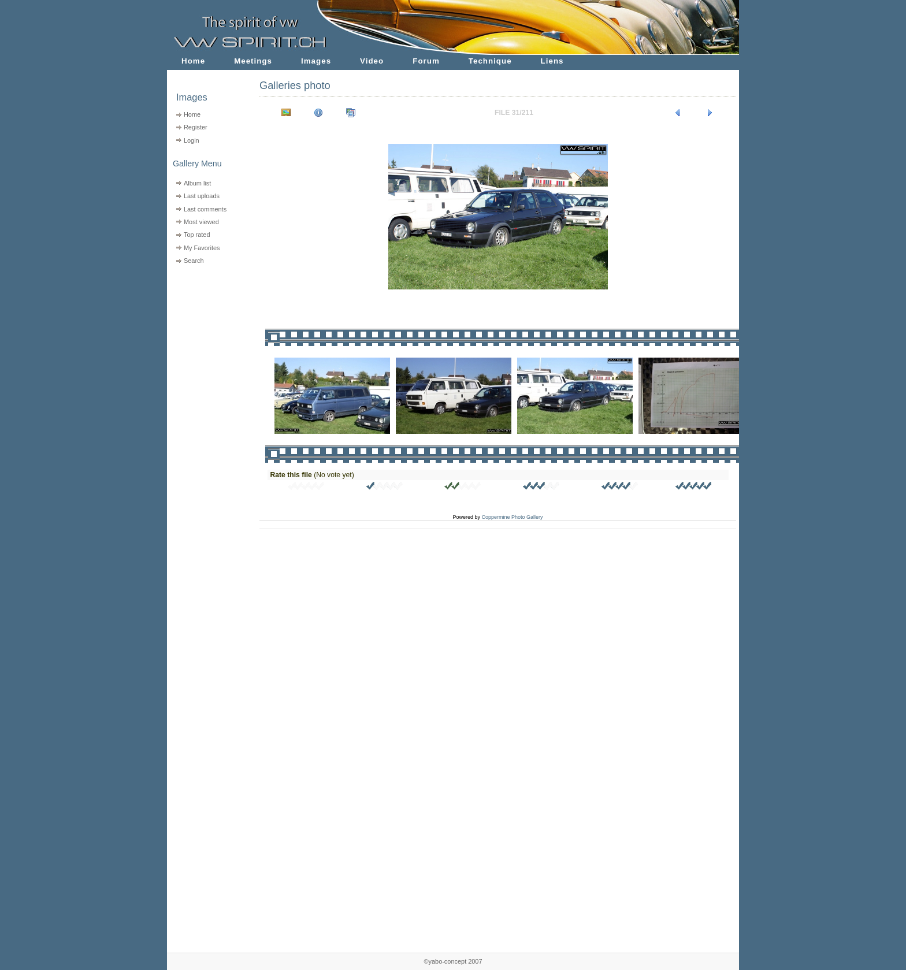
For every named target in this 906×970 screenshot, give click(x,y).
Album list (197, 183)
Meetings (253, 61)
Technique (490, 61)
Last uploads (202, 195)
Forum (426, 61)
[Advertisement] (206, 341)
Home (193, 61)
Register (195, 127)
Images (316, 61)
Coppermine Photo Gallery (512, 517)
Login (191, 140)
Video (372, 61)
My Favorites (202, 247)
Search (194, 260)
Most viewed (201, 221)
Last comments (205, 209)
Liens (552, 61)
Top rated (197, 234)
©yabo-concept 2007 (453, 961)
